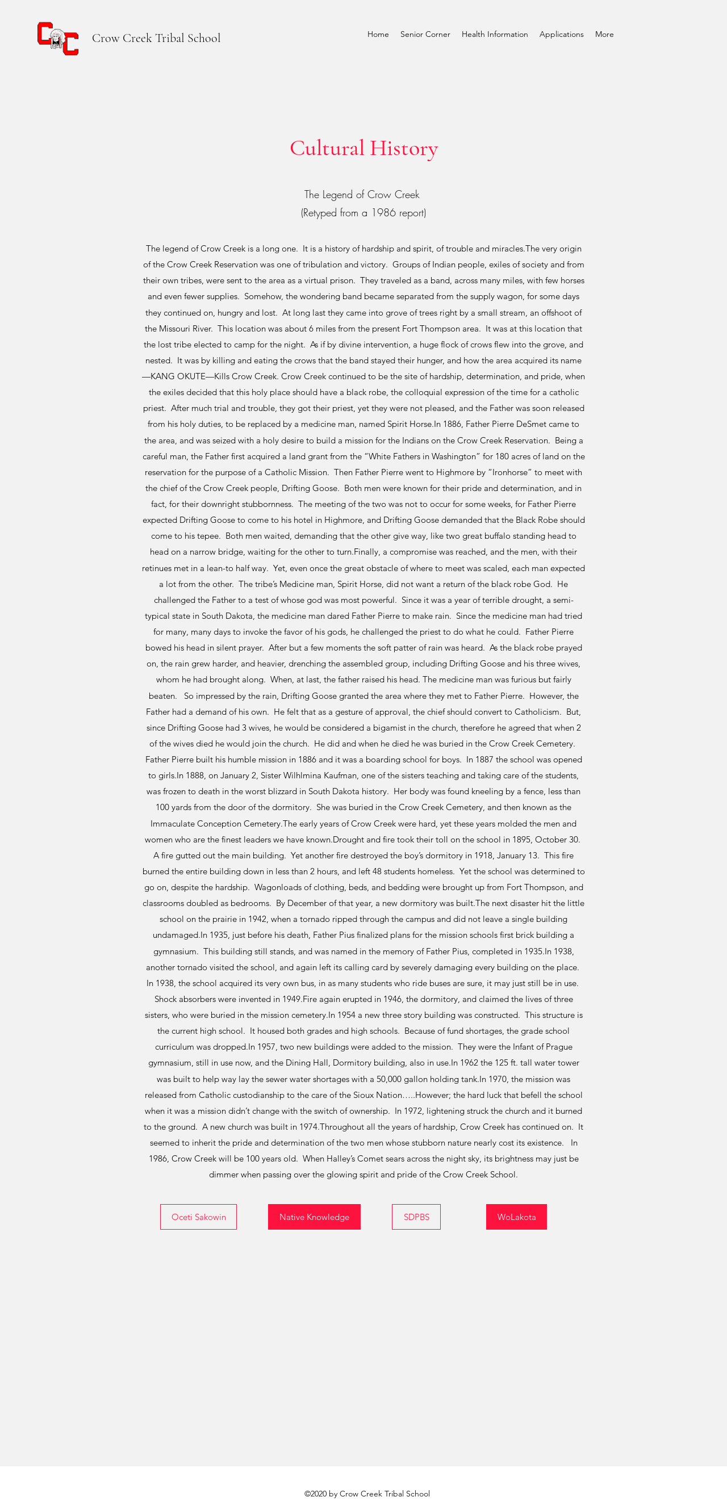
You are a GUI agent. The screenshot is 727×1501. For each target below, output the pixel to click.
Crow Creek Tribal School (156, 38)
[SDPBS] (416, 1217)
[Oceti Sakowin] (198, 1217)
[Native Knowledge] (314, 1217)
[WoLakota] (516, 1217)
